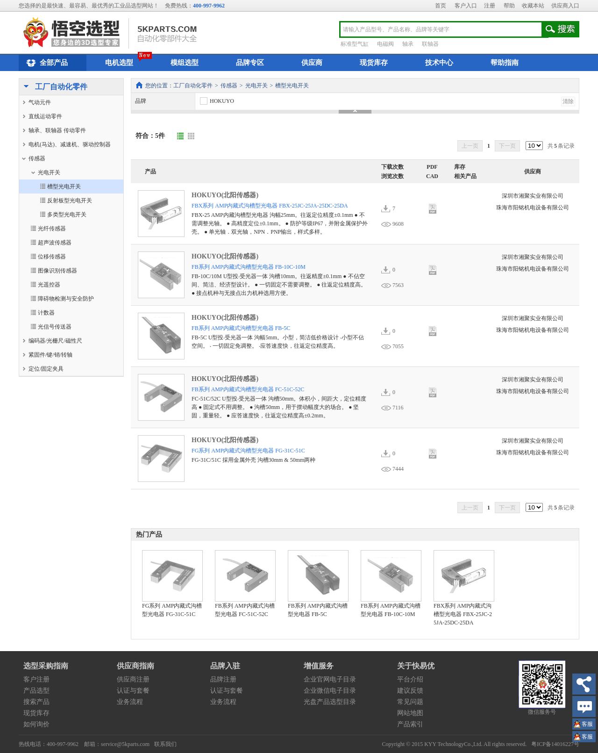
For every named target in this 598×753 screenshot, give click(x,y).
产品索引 (410, 724)
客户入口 (466, 5)
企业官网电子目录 (330, 679)
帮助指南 (505, 62)
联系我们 (165, 744)
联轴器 (430, 44)
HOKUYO (216, 101)
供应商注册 (133, 679)
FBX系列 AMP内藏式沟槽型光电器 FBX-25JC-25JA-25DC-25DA (270, 205)
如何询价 (36, 724)
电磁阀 (385, 44)
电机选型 (119, 62)
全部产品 (45, 63)
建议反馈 (410, 690)
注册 (489, 5)
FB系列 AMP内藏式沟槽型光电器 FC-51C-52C (248, 389)
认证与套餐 (133, 690)
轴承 (407, 44)
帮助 (509, 5)
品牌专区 (250, 62)
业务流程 (130, 701)
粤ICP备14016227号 (555, 744)
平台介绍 (410, 679)
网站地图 (410, 713)
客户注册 (36, 679)
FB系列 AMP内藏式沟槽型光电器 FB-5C (241, 328)
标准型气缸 (355, 44)
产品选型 (36, 690)
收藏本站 (533, 5)
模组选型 (185, 62)
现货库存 (374, 62)
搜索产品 (36, 701)
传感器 (229, 85)
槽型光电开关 (292, 85)
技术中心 (439, 62)
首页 (440, 5)
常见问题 (410, 701)
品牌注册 (223, 679)
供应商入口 (565, 5)
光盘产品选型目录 (330, 701)
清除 (568, 101)
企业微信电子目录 (330, 690)
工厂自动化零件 (53, 87)
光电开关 (256, 85)
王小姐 (587, 725)
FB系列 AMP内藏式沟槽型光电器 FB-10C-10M (249, 267)
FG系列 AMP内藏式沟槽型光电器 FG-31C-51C (248, 450)
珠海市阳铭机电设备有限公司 (532, 207)
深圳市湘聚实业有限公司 (532, 196)
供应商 (311, 62)
